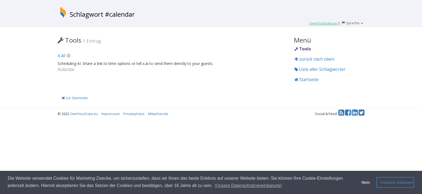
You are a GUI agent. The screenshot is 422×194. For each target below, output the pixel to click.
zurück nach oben (314, 59)
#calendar (66, 69)
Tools (302, 49)
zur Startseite (75, 97)
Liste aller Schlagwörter (320, 69)
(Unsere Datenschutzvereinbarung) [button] (248, 185)
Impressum (110, 113)
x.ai (61, 55)
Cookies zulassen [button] (396, 182)
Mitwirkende (158, 113)
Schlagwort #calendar (102, 14)
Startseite (306, 79)
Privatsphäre (134, 113)
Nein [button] (365, 182)
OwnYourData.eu (84, 113)
